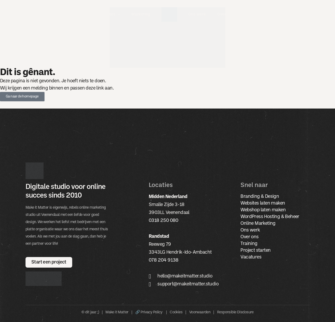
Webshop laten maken (263, 210)
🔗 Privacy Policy (149, 312)
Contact (257, 14)
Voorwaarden (199, 312)
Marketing (140, 14)
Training (248, 243)
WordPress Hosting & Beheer (269, 216)
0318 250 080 (163, 220)
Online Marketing (257, 223)
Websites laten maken (262, 203)
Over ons (228, 14)
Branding (78, 14)
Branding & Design (259, 196)
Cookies (176, 312)
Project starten (255, 250)
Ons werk (197, 14)
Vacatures (250, 257)
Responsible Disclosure (235, 312)
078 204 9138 (164, 260)
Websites (110, 14)
